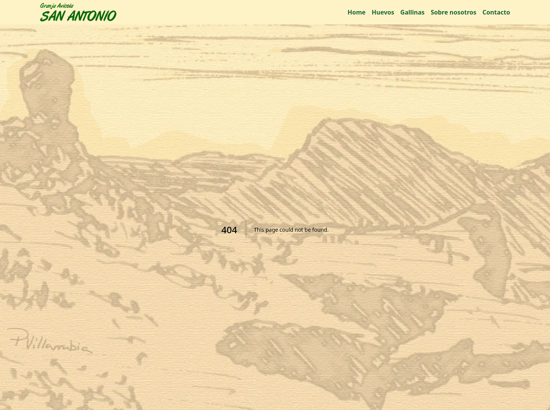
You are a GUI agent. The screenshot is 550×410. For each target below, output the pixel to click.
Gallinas (412, 12)
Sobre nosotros (453, 12)
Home (356, 12)
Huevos (383, 12)
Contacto (496, 12)
